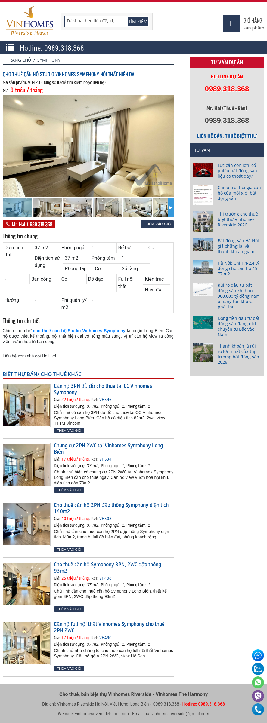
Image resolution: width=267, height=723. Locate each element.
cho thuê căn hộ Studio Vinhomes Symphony (79, 330)
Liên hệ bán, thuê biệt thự (227, 136)
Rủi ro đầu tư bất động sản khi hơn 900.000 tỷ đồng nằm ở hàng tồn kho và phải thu (239, 296)
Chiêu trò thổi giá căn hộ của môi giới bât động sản (239, 193)
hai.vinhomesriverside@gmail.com (177, 713)
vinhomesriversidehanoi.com (102, 713)
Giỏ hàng (253, 20)
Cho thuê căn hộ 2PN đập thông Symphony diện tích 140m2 (111, 508)
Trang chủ (19, 60)
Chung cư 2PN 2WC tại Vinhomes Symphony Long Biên (108, 448)
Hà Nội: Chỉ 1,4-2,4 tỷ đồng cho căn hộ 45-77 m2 (238, 268)
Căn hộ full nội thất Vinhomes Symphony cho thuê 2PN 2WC (109, 627)
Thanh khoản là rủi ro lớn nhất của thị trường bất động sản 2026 (238, 354)
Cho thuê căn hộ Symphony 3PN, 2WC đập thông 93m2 (107, 567)
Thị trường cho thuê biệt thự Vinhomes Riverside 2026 (238, 219)
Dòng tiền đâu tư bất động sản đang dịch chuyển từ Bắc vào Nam (238, 326)
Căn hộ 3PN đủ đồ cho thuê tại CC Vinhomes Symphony (103, 389)
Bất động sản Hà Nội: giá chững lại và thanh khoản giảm (239, 246)
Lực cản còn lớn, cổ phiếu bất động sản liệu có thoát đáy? (237, 170)
